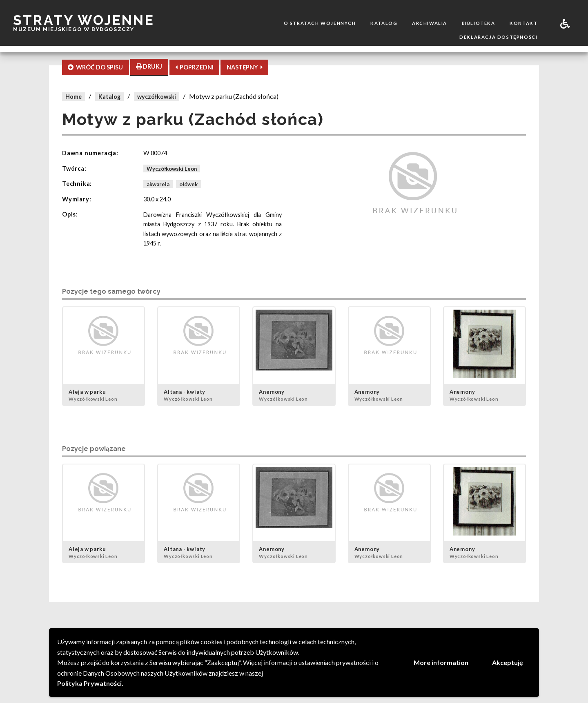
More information (441, 662)
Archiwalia (429, 23)
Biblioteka (478, 23)
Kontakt (523, 23)
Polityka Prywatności (89, 683)
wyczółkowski (156, 96)
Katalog (383, 23)
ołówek (188, 184)
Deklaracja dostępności (498, 37)
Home (73, 96)
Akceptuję (507, 662)
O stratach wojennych (320, 23)
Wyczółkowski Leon (172, 168)
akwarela (158, 184)
